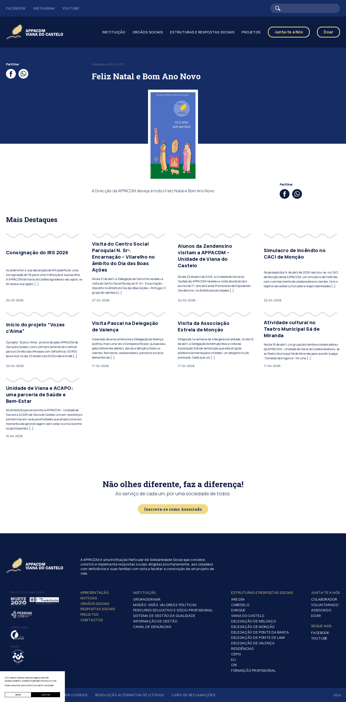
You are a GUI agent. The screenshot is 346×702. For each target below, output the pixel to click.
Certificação (19, 627)
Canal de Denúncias (152, 626)
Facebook (16, 8)
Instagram (44, 8)
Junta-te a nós (325, 592)
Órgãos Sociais (94, 603)
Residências (242, 648)
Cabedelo (240, 605)
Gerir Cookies (73, 695)
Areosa (238, 599)
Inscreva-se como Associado (173, 509)
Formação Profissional (253, 670)
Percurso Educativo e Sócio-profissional (173, 610)
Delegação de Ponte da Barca (260, 632)
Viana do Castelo (247, 615)
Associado (321, 610)
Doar (328, 32)
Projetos (251, 32)
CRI (234, 665)
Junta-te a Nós (289, 32)
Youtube (70, 8)
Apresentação (94, 592)
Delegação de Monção (253, 626)
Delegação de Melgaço (253, 621)
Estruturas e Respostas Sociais (202, 32)
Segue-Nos (321, 626)
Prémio (15, 646)
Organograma (147, 599)
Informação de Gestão (155, 621)
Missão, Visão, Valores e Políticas (165, 605)
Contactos (91, 620)
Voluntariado (324, 605)
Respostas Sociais (97, 609)
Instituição (113, 32)
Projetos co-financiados (27, 592)
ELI (233, 659)
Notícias (88, 598)
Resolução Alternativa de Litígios (129, 695)
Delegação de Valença (253, 643)
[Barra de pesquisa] (305, 8)
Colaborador (324, 599)
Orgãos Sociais (148, 32)
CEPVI (236, 654)
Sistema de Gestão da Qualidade (164, 615)
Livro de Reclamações (193, 695)
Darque (238, 610)
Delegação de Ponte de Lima (258, 637)
